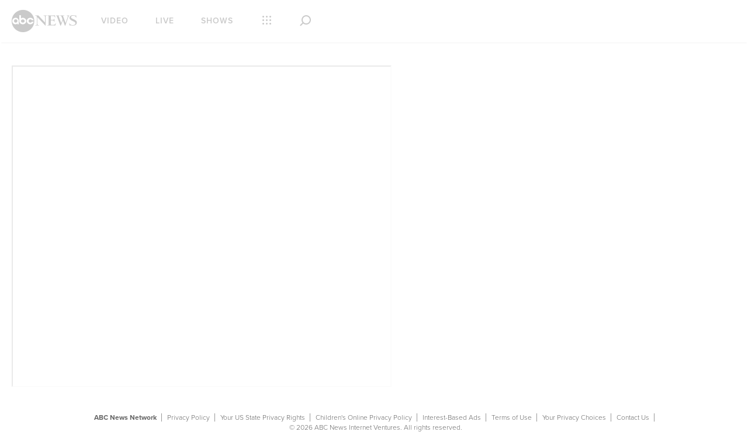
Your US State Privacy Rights (262, 417)
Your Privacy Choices (574, 417)
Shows (217, 21)
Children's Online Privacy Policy (364, 417)
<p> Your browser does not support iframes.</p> (202, 226)
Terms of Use (511, 417)
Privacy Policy (188, 417)
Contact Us (633, 417)
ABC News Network (125, 417)
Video (115, 21)
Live (164, 21)
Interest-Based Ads (452, 417)
